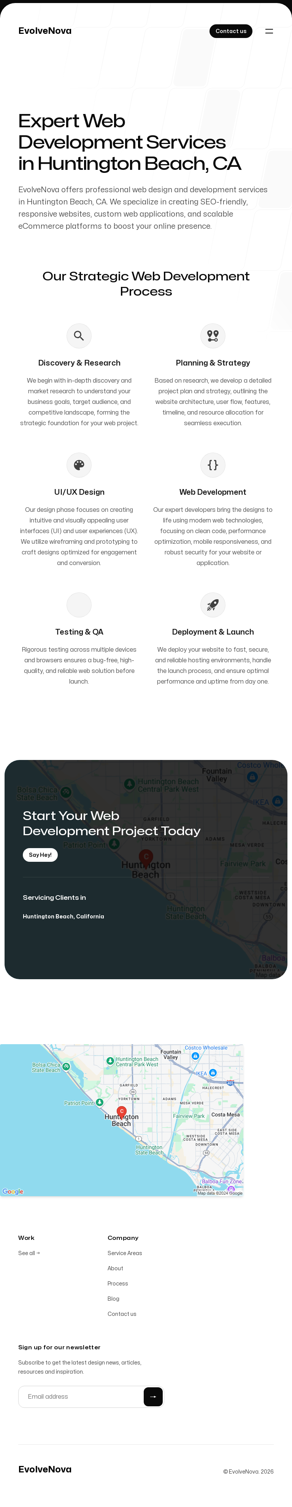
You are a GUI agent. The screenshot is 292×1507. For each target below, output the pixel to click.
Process (118, 1284)
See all (29, 1254)
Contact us (122, 1315)
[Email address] (91, 1398)
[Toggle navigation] (269, 31)
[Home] (45, 31)
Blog (113, 1300)
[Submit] (153, 1397)
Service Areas (125, 1254)
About (115, 1269)
